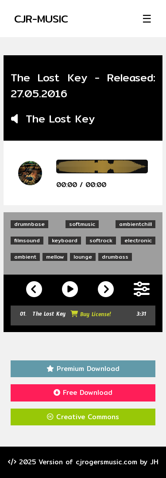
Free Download (83, 392)
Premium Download (83, 368)
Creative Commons (83, 417)
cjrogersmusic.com (106, 462)
